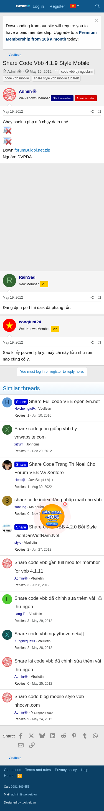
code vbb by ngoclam (76, 72)
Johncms (33, 444)
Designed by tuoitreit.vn (20, 802)
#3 (99, 342)
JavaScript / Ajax (41, 480)
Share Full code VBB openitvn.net (64, 401)
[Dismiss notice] (95, 21)
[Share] (92, 111)
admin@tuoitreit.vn (24, 794)
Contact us (12, 770)
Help (84, 770)
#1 (99, 112)
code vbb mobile (17, 78)
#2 (99, 297)
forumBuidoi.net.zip (32, 150)
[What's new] (86, 6)
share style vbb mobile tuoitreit (56, 78)
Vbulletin (44, 408)
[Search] (97, 6)
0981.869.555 (20, 786)
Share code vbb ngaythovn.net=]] (49, 633)
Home (9, 776)
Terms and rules (38, 770)
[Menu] (7, 6)
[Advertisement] (52, 216)
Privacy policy (66, 770)
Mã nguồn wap (42, 712)
